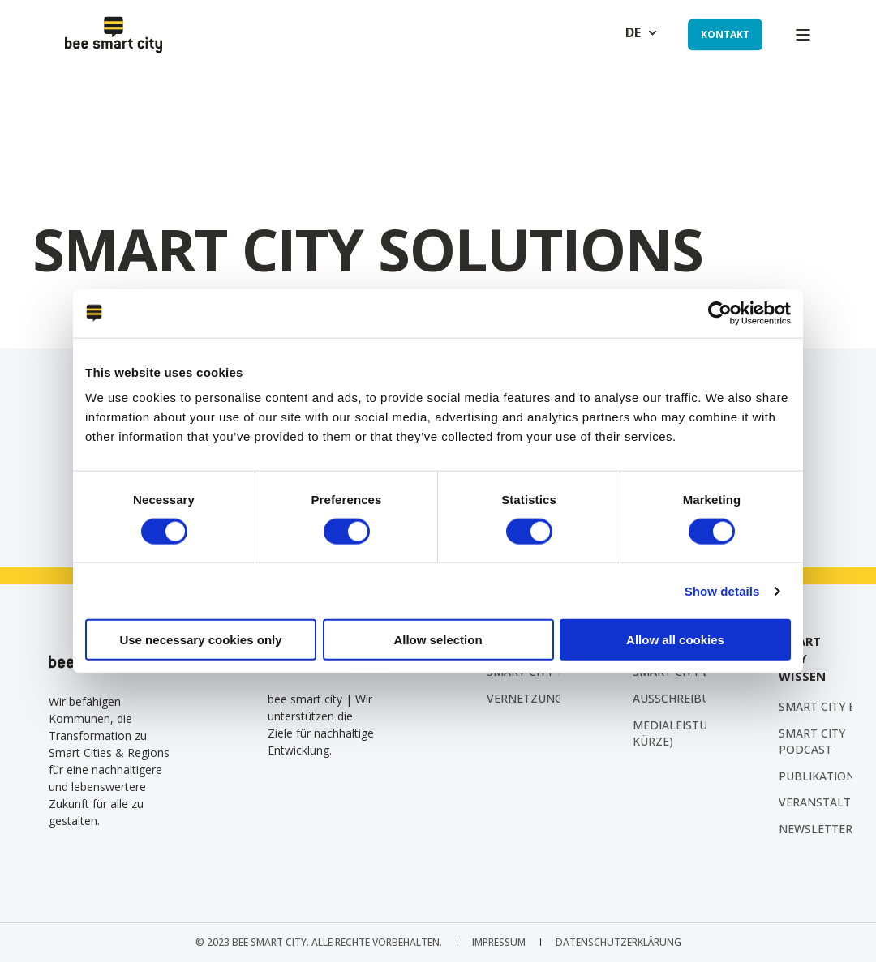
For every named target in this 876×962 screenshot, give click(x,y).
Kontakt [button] (725, 34)
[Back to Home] (113, 34)
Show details (722, 590)
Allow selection (437, 640)
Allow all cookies (675, 640)
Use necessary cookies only (200, 640)
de (633, 33)
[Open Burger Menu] (803, 35)
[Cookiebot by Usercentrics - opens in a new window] (720, 313)
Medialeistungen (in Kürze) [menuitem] (696, 733)
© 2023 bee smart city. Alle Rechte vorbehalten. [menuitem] (318, 942)
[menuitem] (705, 698)
